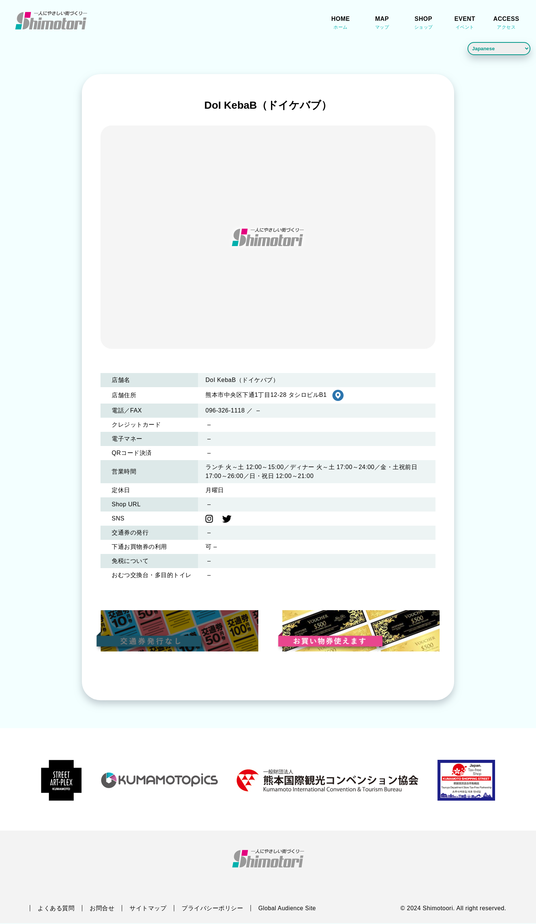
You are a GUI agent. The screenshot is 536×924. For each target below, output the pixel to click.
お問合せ (102, 909)
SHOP (423, 24)
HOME (340, 24)
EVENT (465, 24)
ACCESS (506, 24)
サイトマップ (148, 909)
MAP (382, 24)
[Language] (499, 48)
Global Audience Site (288, 909)
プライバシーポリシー (212, 909)
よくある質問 (56, 909)
